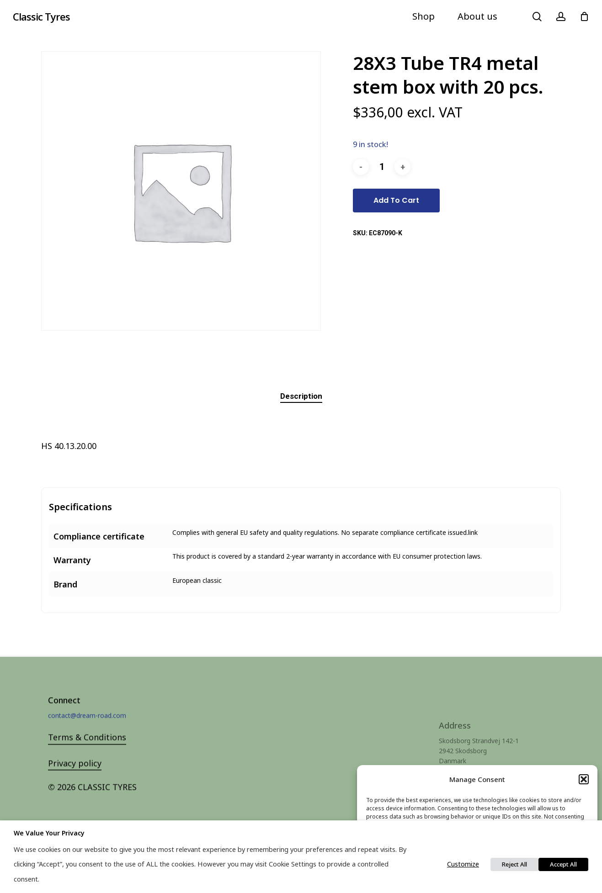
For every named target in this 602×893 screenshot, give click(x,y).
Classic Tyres (41, 16)
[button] (583, 779)
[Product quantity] (381, 167)
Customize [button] (463, 863)
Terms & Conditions (87, 751)
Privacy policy (74, 776)
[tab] (301, 396)
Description (301, 396)
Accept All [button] (563, 864)
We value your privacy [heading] (49, 833)
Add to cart (396, 200)
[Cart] (584, 16)
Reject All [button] (514, 864)
